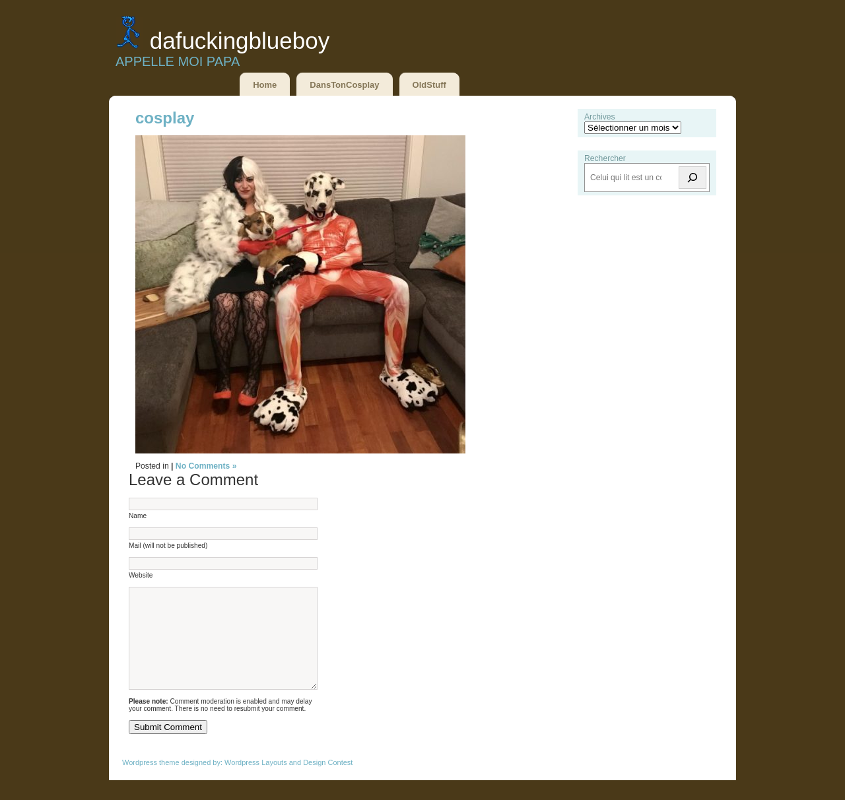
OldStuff (429, 85)
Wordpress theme (151, 782)
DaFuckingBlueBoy (239, 40)
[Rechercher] (692, 177)
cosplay (164, 118)
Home (265, 85)
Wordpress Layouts (255, 782)
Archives (599, 116)
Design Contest (328, 782)
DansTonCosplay (344, 85)
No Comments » (206, 466)
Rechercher (605, 158)
